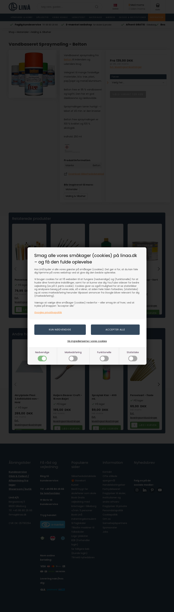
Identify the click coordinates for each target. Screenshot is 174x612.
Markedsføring (73, 356)
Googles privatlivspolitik (48, 312)
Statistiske (133, 356)
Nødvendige (42, 356)
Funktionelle (104, 356)
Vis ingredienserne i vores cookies (87, 341)
